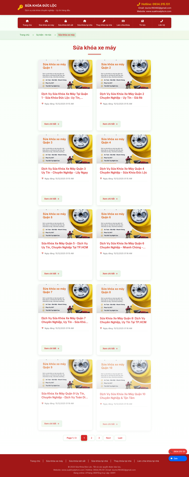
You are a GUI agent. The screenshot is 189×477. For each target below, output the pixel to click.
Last (120, 438)
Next (108, 438)
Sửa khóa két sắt (77, 461)
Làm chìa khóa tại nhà (148, 461)
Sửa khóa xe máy (54, 461)
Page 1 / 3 (71, 438)
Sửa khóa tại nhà (99, 461)
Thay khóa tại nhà (122, 461)
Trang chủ (35, 461)
